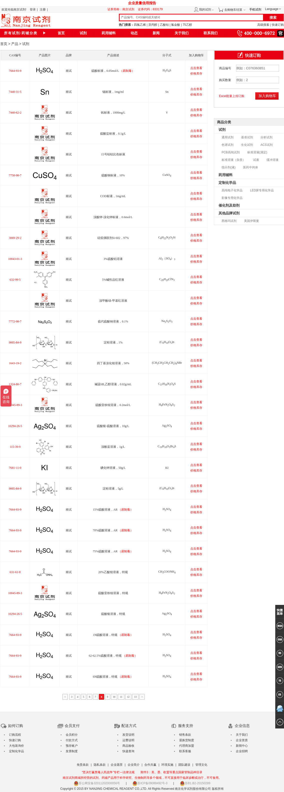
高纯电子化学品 (232, 190)
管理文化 (201, 764)
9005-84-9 (15, 342)
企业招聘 (242, 751)
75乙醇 (187, 25)
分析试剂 (267, 137)
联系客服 (185, 751)
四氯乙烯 (140, 25)
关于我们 (182, 33)
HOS (167, 70)
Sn (167, 92)
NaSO (166, 321)
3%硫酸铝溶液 (113, 259)
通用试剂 (228, 137)
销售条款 (185, 734)
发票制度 (72, 751)
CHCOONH (166, 571)
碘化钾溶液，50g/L (113, 468)
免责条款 (83, 764)
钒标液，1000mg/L (113, 112)
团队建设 (184, 764)
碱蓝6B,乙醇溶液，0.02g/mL (113, 384)
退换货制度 (186, 740)
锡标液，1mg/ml (113, 92)
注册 (43, 9)
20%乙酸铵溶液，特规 (113, 572)
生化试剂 (247, 145)
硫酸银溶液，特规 (113, 614)
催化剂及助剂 (229, 205)
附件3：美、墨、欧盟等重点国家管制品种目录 (171, 772)
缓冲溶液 (273, 160)
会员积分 (72, 734)
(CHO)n (166, 342)
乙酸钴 (164, 25)
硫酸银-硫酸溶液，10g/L (113, 426)
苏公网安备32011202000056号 (97, 783)
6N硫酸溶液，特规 (113, 676)
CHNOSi (167, 237)
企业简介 (134, 764)
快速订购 (278, 25)
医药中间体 (250, 167)
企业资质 (242, 740)
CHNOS (167, 383)
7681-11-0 (15, 468)
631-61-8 (14, 572)
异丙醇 (152, 25)
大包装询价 (16, 745)
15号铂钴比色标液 (113, 154)
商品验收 (128, 745)
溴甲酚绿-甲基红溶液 (113, 300)
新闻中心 (242, 745)
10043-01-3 (15, 259)
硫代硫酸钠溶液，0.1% (113, 321)
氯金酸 (175, 25)
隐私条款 (100, 764)
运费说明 (128, 740)
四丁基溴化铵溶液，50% (113, 363)
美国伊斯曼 (251, 221)
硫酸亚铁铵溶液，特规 (113, 593)
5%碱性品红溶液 (113, 279)
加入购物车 (267, 96)
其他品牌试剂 (229, 213)
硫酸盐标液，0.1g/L (113, 133)
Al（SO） (167, 258)
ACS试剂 (267, 145)
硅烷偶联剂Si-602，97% (113, 238)
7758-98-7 (15, 175)
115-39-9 (15, 447)
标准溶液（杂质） (234, 160)
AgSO (167, 425)
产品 (14, 44)
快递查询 (128, 751)
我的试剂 (205, 9)
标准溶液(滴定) (257, 152)
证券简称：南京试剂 (122, 9)
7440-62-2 (15, 112)
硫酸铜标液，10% (113, 175)
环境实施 (167, 764)
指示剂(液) (229, 167)
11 (121, 696)
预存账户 (72, 745)
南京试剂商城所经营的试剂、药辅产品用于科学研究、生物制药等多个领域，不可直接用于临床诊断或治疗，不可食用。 (142, 777)
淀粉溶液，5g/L (113, 488)
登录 (33, 9)
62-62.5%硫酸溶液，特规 (113, 655)
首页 (61, 33)
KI (167, 468)
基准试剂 (247, 137)
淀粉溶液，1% (113, 342)
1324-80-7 (15, 384)
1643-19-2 (15, 363)
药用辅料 (109, 33)
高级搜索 (263, 25)
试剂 (83, 33)
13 (135, 696)
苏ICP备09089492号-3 (149, 783)
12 (128, 696)
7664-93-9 (15, 71)
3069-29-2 (15, 238)
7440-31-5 (15, 92)
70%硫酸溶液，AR (113, 530)
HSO (167, 509)
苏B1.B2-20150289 (195, 783)
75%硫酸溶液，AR (113, 551)
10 (114, 696)
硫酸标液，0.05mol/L (113, 71)
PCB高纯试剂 (231, 152)
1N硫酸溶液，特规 (113, 635)
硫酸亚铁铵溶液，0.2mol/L (112, 405)
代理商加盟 (186, 745)
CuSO (167, 175)
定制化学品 (227, 183)
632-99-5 (14, 279)
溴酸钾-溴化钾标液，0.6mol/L (112, 217)
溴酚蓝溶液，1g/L (113, 447)
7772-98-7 (15, 321)
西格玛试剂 (229, 221)
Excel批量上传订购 (231, 96)
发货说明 (128, 734)
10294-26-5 (15, 426)
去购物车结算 (233, 10)
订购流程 (15, 734)
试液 (256, 160)
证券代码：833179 (150, 9)
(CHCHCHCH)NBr (167, 362)
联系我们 (211, 33)
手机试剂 (255, 9)
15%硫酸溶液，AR (113, 509)
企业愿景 (117, 764)
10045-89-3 (15, 405)
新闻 (156, 33)
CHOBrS (167, 446)
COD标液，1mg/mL (113, 196)
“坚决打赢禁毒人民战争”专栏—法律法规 (108, 772)
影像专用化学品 (232, 198)
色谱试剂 (228, 145)
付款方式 (72, 740)
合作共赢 (150, 764)
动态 (134, 33)
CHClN (167, 279)
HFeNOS (167, 404)
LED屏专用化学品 (262, 190)
